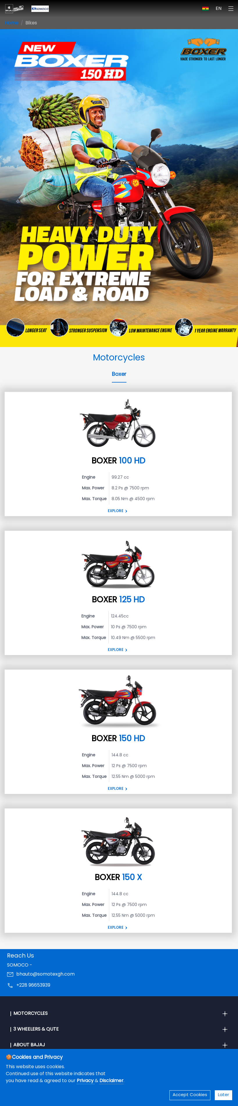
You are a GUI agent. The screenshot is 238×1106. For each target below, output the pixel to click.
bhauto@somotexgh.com (45, 974)
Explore (116, 511)
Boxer (119, 374)
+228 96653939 (33, 985)
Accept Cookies (190, 1095)
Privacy (86, 1081)
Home (11, 23)
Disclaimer (111, 1081)
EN (218, 8)
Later (223, 1095)
